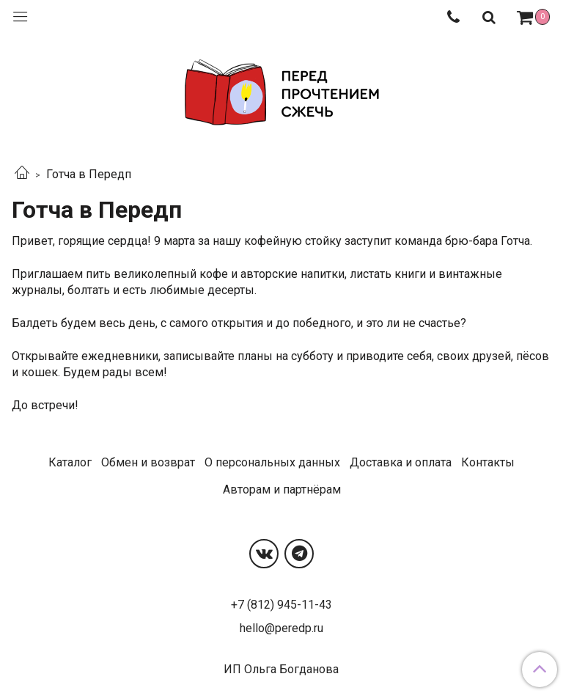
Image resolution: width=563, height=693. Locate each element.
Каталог (70, 462)
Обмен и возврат (148, 462)
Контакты (488, 462)
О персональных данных (272, 462)
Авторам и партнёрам (282, 489)
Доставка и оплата (401, 462)
